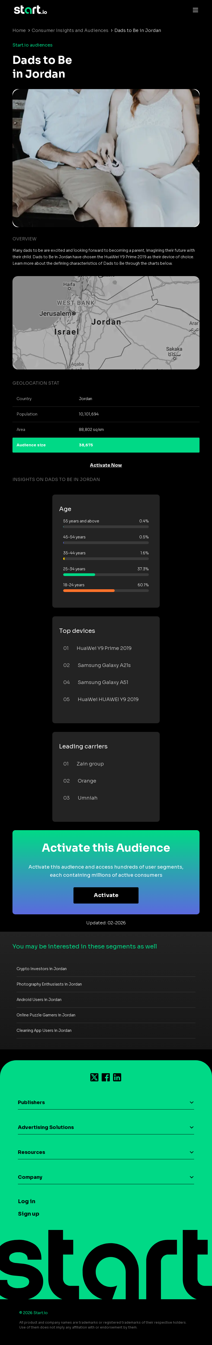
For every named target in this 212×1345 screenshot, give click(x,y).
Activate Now (106, 465)
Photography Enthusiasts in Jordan (49, 984)
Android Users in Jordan (39, 999)
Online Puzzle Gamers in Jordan (46, 1015)
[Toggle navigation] (194, 10)
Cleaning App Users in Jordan (44, 1030)
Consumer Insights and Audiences (70, 30)
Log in (26, 1201)
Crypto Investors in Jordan (42, 968)
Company (30, 1177)
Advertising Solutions (46, 1127)
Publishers (31, 1102)
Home (19, 30)
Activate (106, 895)
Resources (31, 1152)
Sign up (28, 1213)
